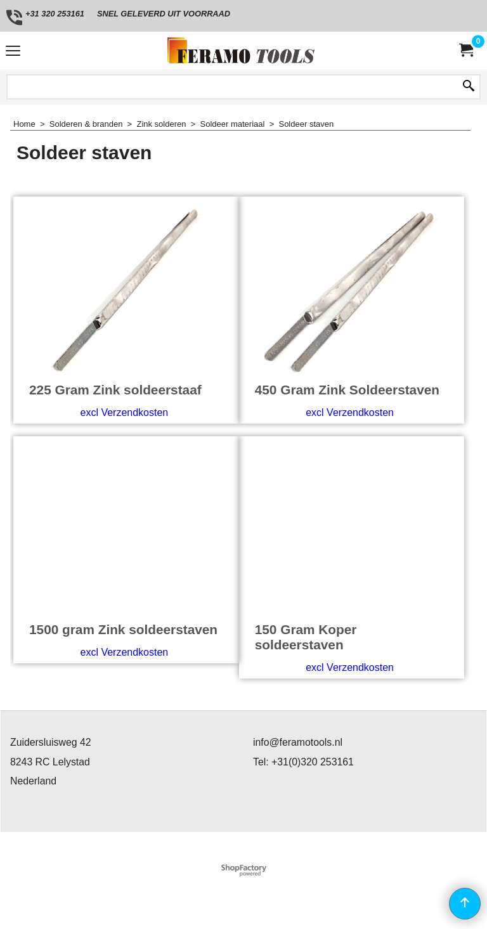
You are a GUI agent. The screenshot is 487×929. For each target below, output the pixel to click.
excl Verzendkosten (124, 412)
